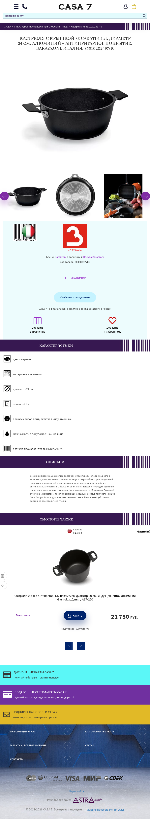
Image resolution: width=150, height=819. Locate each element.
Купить (77, 615)
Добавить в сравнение (37, 327)
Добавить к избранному (112, 327)
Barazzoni (60, 257)
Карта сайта (76, 791)
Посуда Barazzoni (93, 257)
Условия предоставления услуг (105, 809)
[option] (27, 196)
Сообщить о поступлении (74, 297)
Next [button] (145, 196)
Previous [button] (4, 196)
